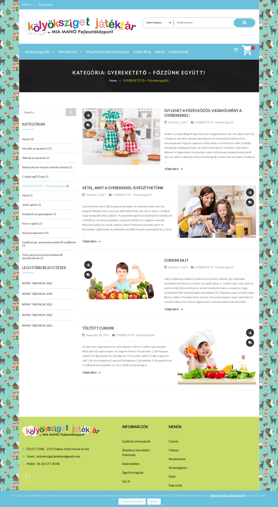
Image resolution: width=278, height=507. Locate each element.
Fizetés (173, 441)
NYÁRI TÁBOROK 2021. (37, 325)
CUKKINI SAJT (176, 260)
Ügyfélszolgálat (132, 472)
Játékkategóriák (39, 52)
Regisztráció (46, 4)
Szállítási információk (136, 441)
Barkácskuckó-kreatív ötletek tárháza (45, 167)
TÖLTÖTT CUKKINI (98, 328)
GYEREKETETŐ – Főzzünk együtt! (44, 186)
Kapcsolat (175, 485)
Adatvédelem (130, 463)
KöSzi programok (32, 233)
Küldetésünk (178, 52)
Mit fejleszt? (70, 52)
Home (113, 80)
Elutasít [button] (154, 501)
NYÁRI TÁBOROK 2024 (37, 293)
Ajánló (159, 52)
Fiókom (26, 4)
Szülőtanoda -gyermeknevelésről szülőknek (49, 242)
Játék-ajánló (29, 204)
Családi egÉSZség (33, 176)
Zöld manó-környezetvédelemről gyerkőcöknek (42, 256)
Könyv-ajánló (30, 223)
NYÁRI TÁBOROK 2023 (37, 304)
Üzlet (172, 476)
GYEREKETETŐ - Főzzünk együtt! (214, 122)
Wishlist (235, 49)
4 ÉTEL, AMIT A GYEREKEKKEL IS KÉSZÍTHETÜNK (122, 188)
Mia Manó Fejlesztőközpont (108, 52)
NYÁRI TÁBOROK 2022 (37, 315)
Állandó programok (34, 157)
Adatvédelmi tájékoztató (227, 495)
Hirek (25, 195)
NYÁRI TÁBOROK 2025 (37, 283)
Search (247, 22)
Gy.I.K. (126, 481)
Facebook (26, 477)
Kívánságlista (178, 467)
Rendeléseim (177, 459)
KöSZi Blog (142, 52)
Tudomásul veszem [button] (132, 501)
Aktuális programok (34, 148)
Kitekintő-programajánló (37, 214)
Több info (171, 169)
